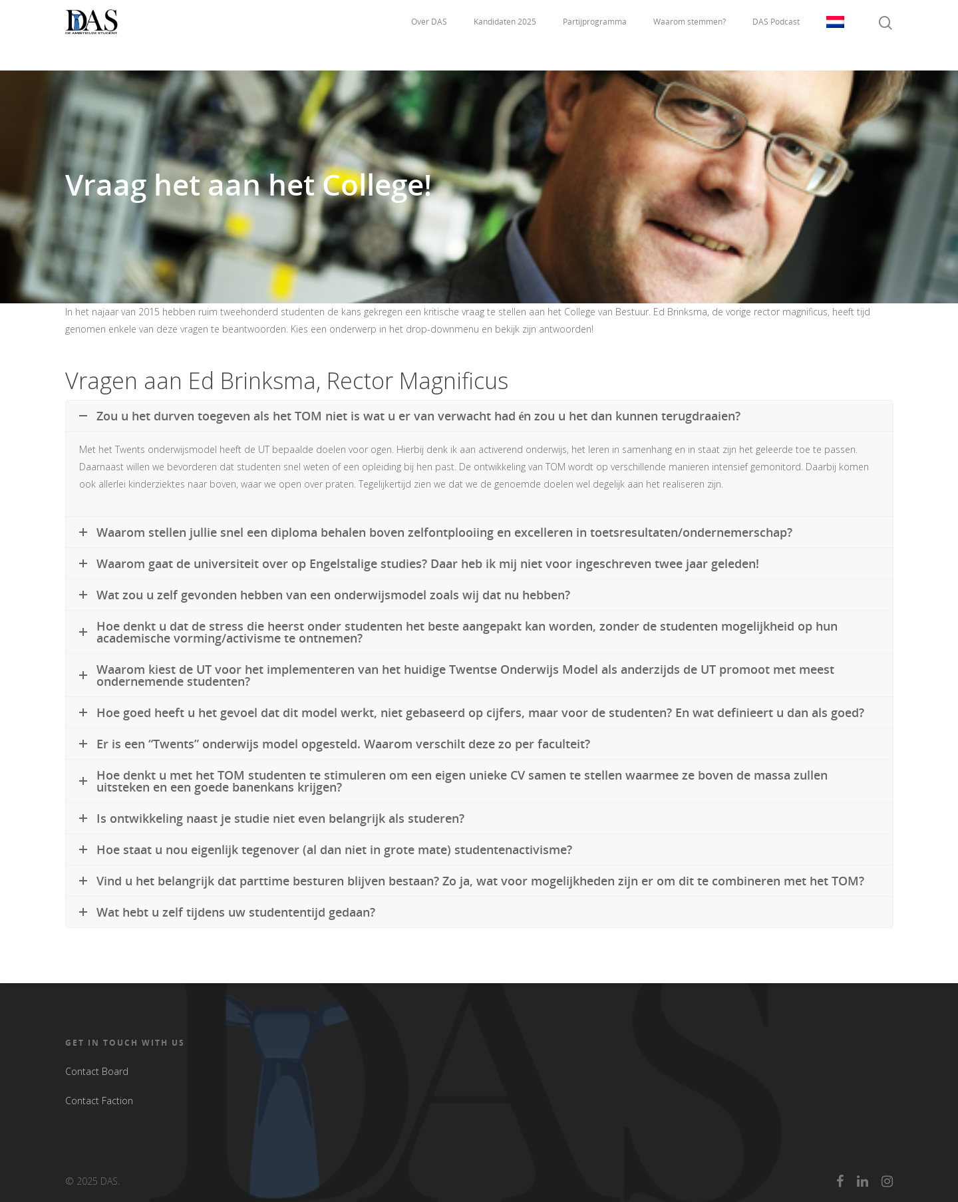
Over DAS (429, 35)
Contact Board (96, 1071)
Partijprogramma (595, 35)
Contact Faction (99, 1100)
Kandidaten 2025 (505, 35)
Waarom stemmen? (689, 35)
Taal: (835, 35)
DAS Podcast (776, 35)
